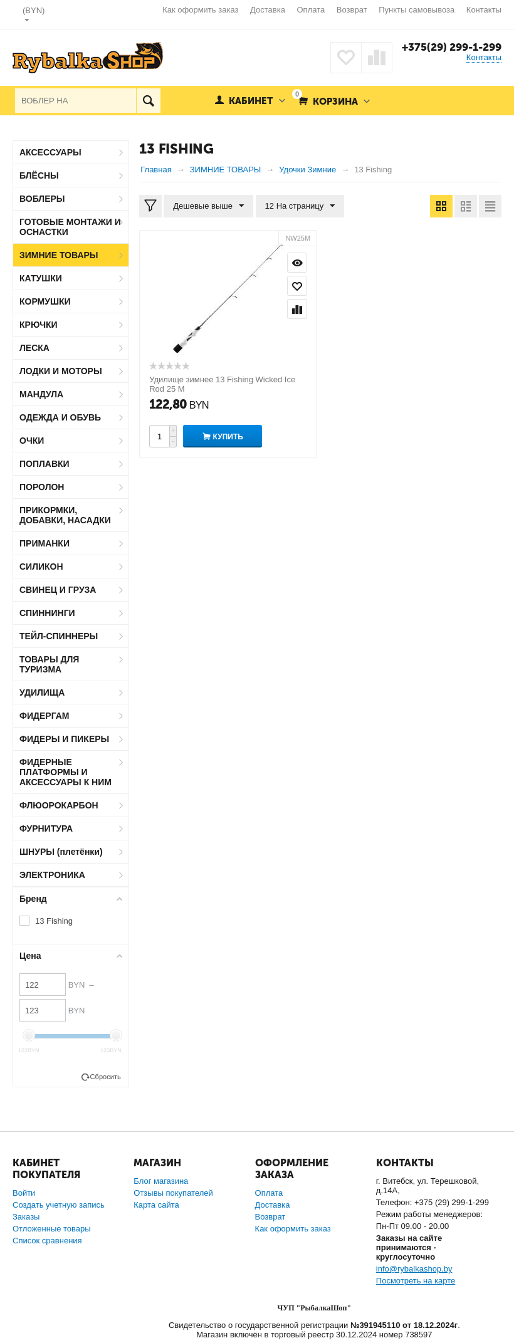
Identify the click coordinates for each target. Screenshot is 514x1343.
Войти (24, 1193)
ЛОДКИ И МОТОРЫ (60, 371)
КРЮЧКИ (38, 325)
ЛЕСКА (34, 348)
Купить (228, 436)
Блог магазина (161, 1181)
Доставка (267, 9)
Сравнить (297, 309)
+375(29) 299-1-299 (451, 47)
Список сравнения (47, 1240)
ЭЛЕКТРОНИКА (52, 875)
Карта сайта (156, 1205)
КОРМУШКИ (45, 301)
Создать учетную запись (59, 1205)
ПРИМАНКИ (44, 543)
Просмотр (297, 263)
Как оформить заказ (200, 9)
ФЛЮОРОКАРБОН (58, 805)
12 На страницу (300, 206)
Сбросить (105, 1076)
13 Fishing (54, 921)
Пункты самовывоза (416, 9)
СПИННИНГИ (47, 613)
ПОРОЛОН (41, 487)
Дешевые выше (208, 206)
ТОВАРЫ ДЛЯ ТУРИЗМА (49, 664)
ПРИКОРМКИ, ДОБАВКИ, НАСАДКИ (65, 515)
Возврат (352, 9)
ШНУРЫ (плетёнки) (61, 852)
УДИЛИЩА (42, 692)
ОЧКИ (31, 441)
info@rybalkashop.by (414, 1268)
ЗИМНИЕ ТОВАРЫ (58, 255)
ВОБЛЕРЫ (42, 199)
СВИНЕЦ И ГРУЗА (57, 590)
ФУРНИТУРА (46, 828)
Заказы (26, 1216)
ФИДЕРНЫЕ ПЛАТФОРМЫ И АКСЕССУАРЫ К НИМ (65, 772)
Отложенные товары (52, 1228)
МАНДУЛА (41, 394)
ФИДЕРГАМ (44, 716)
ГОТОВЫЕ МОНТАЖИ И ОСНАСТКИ (70, 227)
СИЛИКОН (41, 567)
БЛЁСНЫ (39, 175)
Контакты (483, 9)
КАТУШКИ (40, 278)
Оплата (311, 9)
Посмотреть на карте (415, 1280)
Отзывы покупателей (173, 1193)
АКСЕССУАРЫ (50, 152)
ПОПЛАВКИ (44, 464)
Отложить (297, 286)
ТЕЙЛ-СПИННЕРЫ (58, 636)
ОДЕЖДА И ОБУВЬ (60, 417)
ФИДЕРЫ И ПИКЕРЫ (64, 739)
